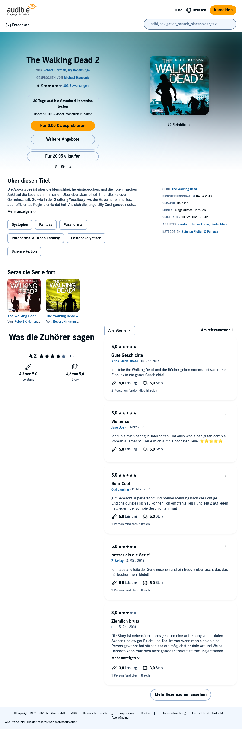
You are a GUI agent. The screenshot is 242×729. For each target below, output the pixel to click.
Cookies (146, 713)
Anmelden (223, 10)
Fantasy (45, 224)
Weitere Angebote (63, 139)
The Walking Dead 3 (23, 316)
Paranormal (73, 224)
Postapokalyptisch (86, 238)
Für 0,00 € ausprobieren (62, 125)
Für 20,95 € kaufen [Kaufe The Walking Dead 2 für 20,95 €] (62, 156)
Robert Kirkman (25, 322)
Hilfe (178, 10)
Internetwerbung (175, 713)
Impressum (127, 713)
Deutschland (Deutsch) (207, 713)
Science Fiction (24, 251)
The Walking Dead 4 (62, 316)
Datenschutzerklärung (98, 713)
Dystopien (20, 224)
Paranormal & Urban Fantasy (36, 238)
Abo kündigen (121, 718)
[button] (55, 167)
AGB (74, 713)
